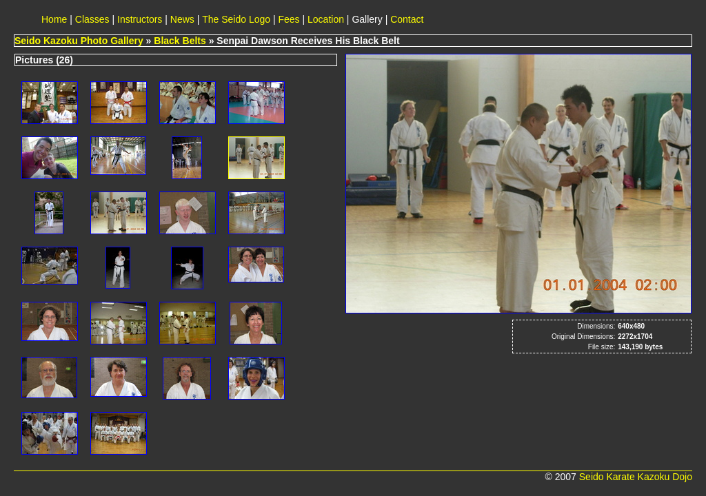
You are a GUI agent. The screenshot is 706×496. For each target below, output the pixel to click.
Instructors (139, 19)
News (182, 19)
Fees (289, 19)
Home (54, 19)
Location (325, 19)
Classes (92, 19)
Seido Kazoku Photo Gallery (78, 40)
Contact (406, 19)
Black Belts (179, 40)
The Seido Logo (236, 19)
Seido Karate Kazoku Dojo (635, 476)
